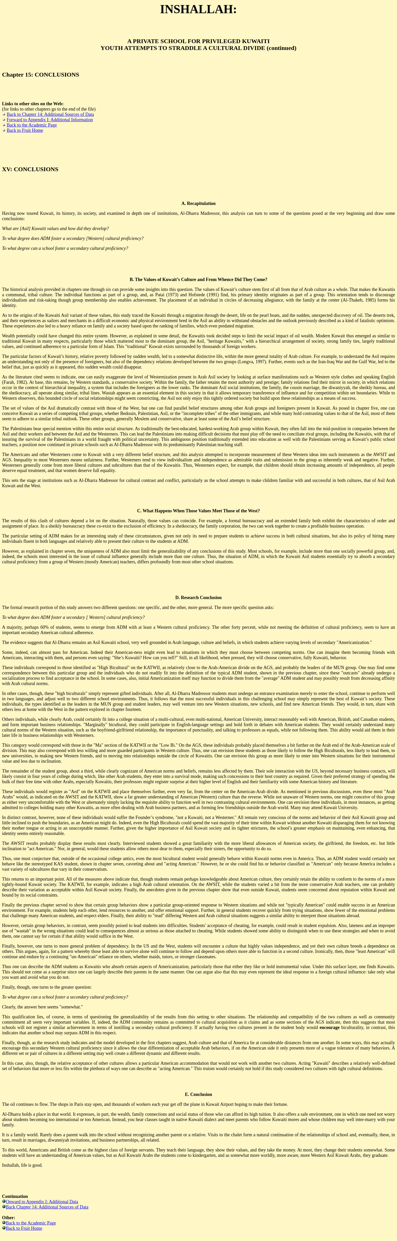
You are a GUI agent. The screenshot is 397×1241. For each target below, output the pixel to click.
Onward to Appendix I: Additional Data (42, 1201)
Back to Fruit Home (25, 130)
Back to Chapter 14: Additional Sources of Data (50, 114)
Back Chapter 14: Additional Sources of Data (47, 1207)
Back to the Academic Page (32, 125)
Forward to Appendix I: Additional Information (50, 119)
